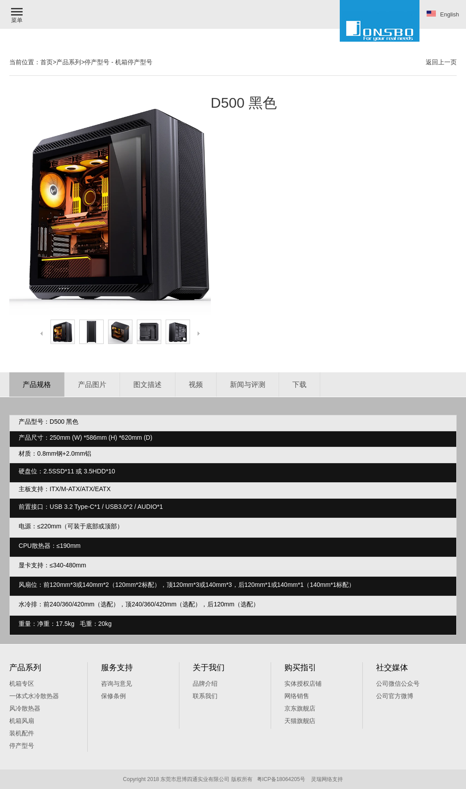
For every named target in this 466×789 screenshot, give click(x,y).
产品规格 (37, 384)
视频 (196, 384)
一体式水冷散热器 (34, 695)
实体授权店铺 (303, 683)
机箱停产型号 (133, 62)
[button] (17, 14)
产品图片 (92, 384)
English (443, 14)
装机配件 (21, 733)
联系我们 (205, 695)
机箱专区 (21, 683)
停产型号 (97, 62)
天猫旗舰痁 (299, 720)
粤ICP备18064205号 (281, 779)
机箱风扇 (21, 720)
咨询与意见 (116, 683)
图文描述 (147, 384)
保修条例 (113, 695)
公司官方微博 (394, 695)
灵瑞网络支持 (327, 779)
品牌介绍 (205, 683)
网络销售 (296, 695)
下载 (299, 384)
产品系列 (68, 62)
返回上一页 (441, 62)
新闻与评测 (247, 384)
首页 (46, 62)
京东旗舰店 (299, 708)
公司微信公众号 (397, 683)
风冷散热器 (24, 708)
